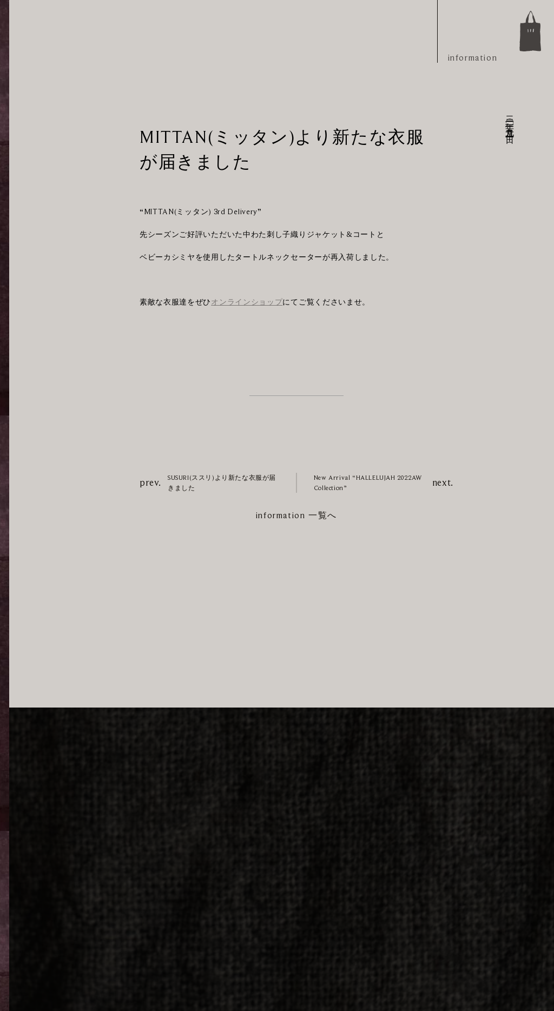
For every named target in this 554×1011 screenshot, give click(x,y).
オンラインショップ (246, 302)
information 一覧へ (296, 515)
